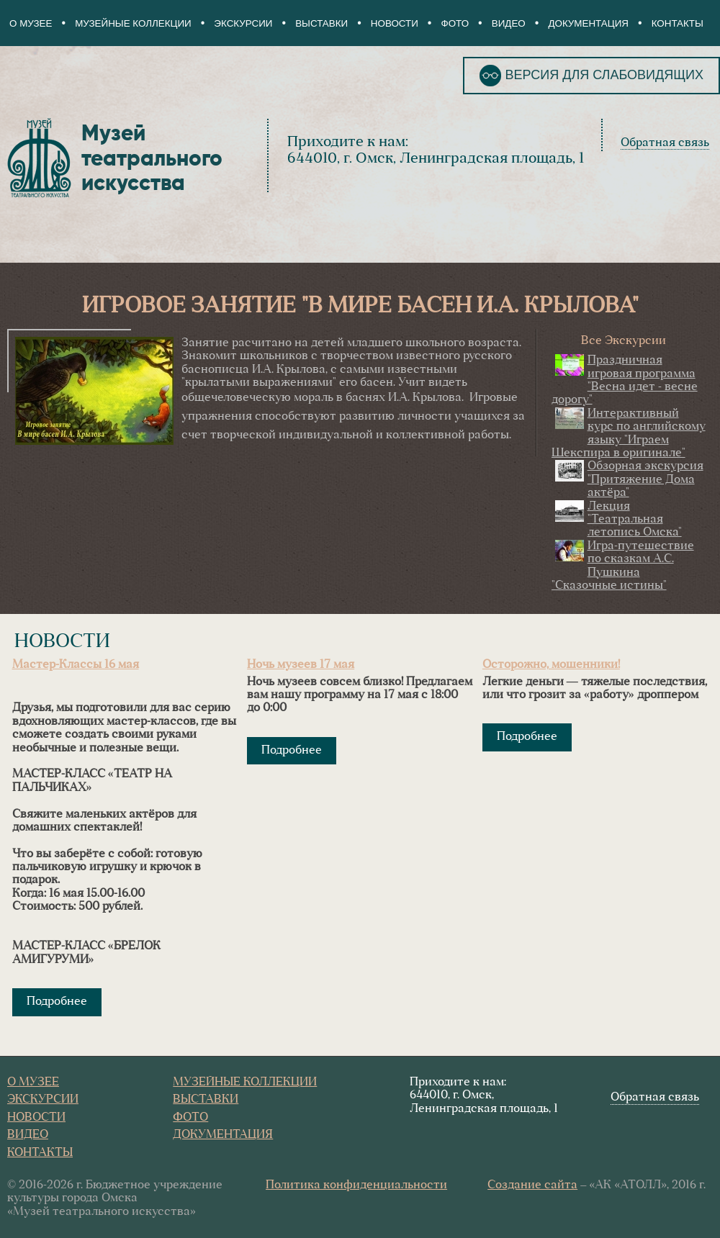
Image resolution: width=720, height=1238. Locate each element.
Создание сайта (532, 1185)
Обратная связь (665, 143)
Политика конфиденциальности (356, 1185)
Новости (394, 23)
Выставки (321, 23)
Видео (509, 23)
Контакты (677, 23)
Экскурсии (243, 23)
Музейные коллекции (133, 23)
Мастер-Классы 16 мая (75, 665)
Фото (455, 23)
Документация (588, 23)
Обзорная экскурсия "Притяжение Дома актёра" (645, 480)
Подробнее (57, 1002)
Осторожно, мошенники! (551, 665)
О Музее (30, 23)
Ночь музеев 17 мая (300, 665)
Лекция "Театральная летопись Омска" (635, 520)
